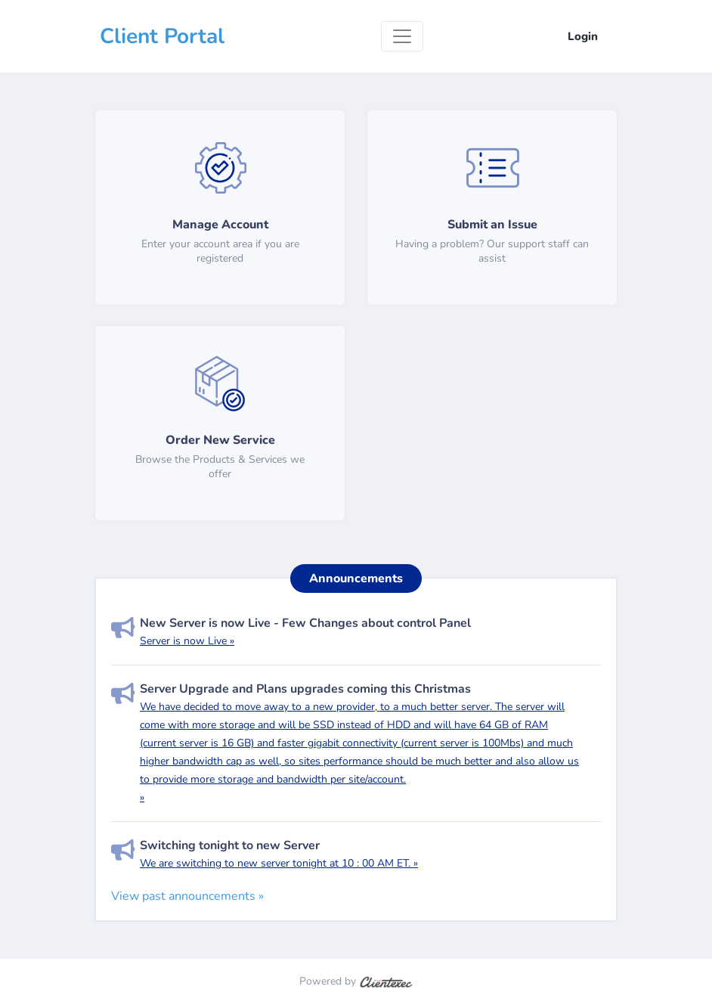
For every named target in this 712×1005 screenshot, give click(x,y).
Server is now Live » (187, 641)
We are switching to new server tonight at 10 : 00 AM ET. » (279, 863)
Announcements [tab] (356, 578)
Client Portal (162, 36)
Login (583, 36)
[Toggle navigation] (402, 36)
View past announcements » (187, 896)
